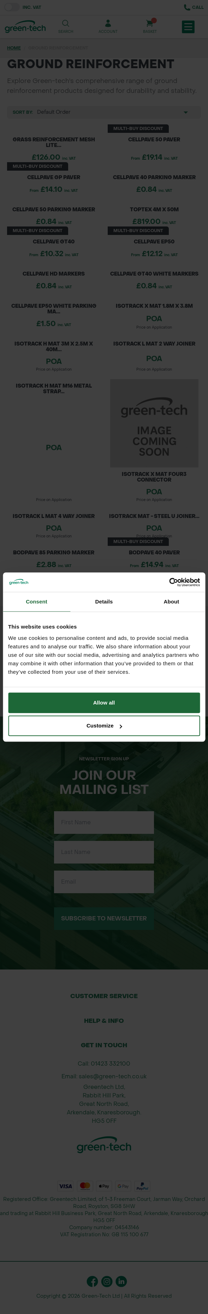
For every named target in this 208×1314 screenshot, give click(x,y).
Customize (104, 726)
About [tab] (171, 602)
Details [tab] (104, 602)
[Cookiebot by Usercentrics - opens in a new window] (169, 582)
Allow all (104, 703)
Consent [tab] (36, 602)
